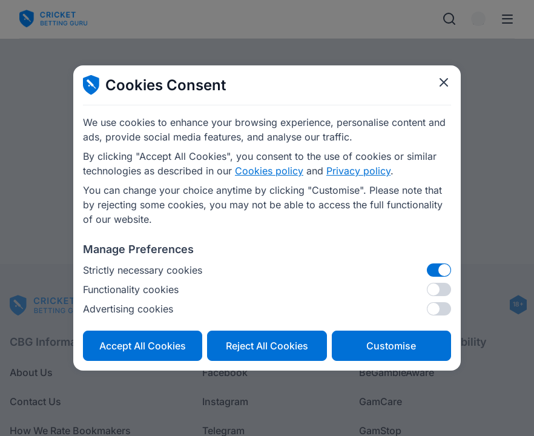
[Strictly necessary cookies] (439, 270)
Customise (391, 346)
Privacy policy (358, 171)
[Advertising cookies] (439, 308)
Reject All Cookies (267, 346)
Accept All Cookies (142, 346)
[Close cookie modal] (444, 82)
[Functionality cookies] (439, 289)
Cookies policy (269, 171)
